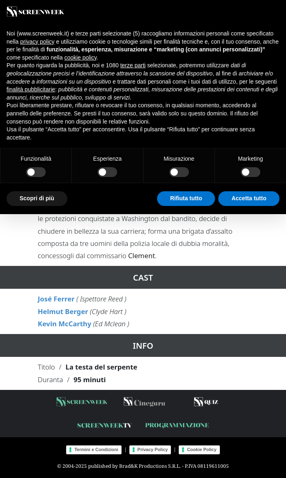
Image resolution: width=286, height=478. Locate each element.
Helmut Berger (63, 311)
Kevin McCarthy (64, 323)
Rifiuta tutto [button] (186, 198)
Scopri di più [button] (37, 198)
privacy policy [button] (37, 41)
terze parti (133, 65)
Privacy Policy (152, 449)
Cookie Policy (201, 449)
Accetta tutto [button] (248, 198)
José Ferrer (56, 298)
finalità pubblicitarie (31, 89)
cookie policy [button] (80, 57)
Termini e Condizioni (96, 449)
